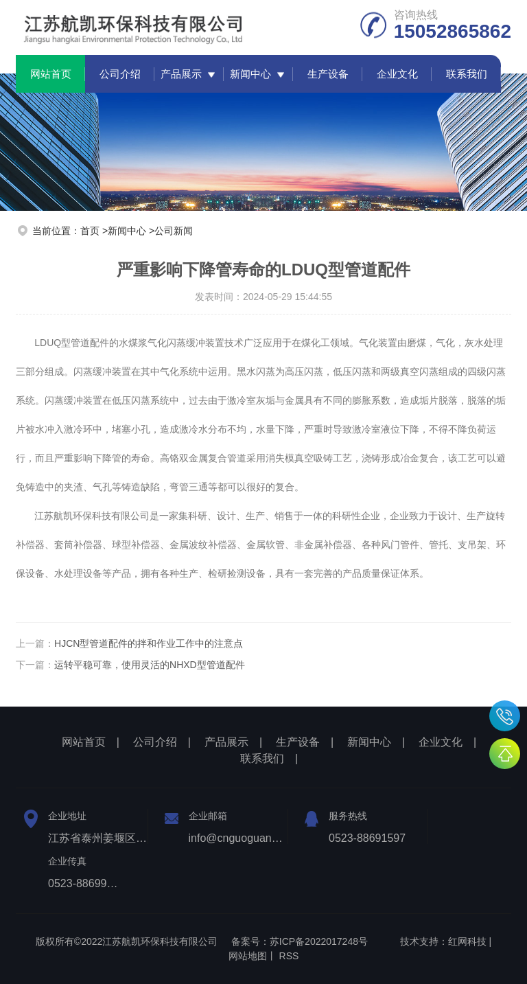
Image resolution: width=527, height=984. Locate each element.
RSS (289, 955)
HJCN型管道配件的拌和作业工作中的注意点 (148, 643)
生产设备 (328, 74)
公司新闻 (173, 230)
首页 (89, 230)
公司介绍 (120, 74)
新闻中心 (250, 74)
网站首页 (50, 74)
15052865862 (504, 715)
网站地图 (248, 955)
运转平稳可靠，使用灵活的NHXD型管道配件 (149, 664)
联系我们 (466, 74)
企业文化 (397, 74)
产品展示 (181, 74)
